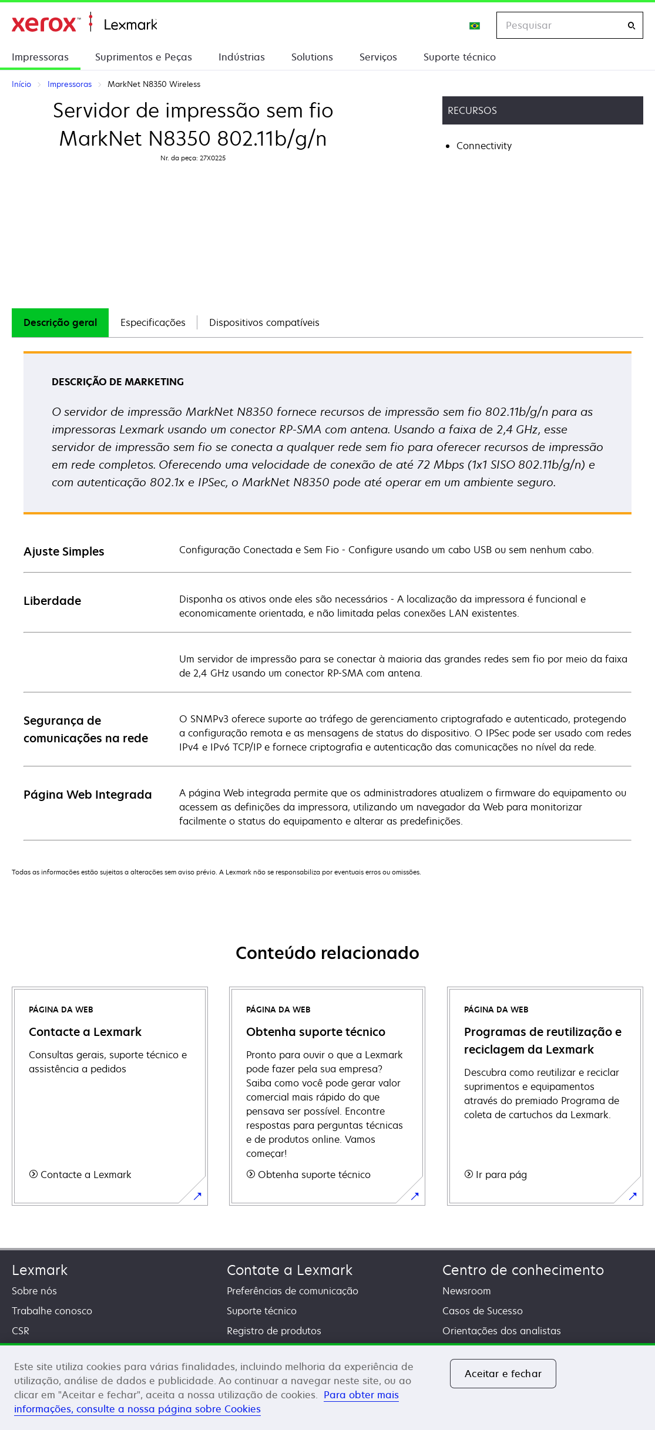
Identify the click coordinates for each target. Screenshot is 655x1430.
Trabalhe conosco (52, 1310)
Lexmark (40, 1270)
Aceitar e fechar (503, 1373)
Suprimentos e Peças (143, 57)
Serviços (378, 57)
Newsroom (466, 1290)
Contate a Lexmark (289, 1270)
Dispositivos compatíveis (264, 322)
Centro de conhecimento (523, 1270)
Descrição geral (60, 322)
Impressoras (40, 57)
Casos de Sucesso (482, 1310)
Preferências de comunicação (292, 1290)
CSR (20, 1330)
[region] (327, 1386)
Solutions (312, 57)
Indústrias (242, 57)
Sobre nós (34, 1290)
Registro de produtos (274, 1330)
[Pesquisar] (631, 25)
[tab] (60, 322)
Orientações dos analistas (501, 1330)
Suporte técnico (460, 57)
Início (84, 22)
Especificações (153, 322)
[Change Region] (475, 25)
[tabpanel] (327, 595)
